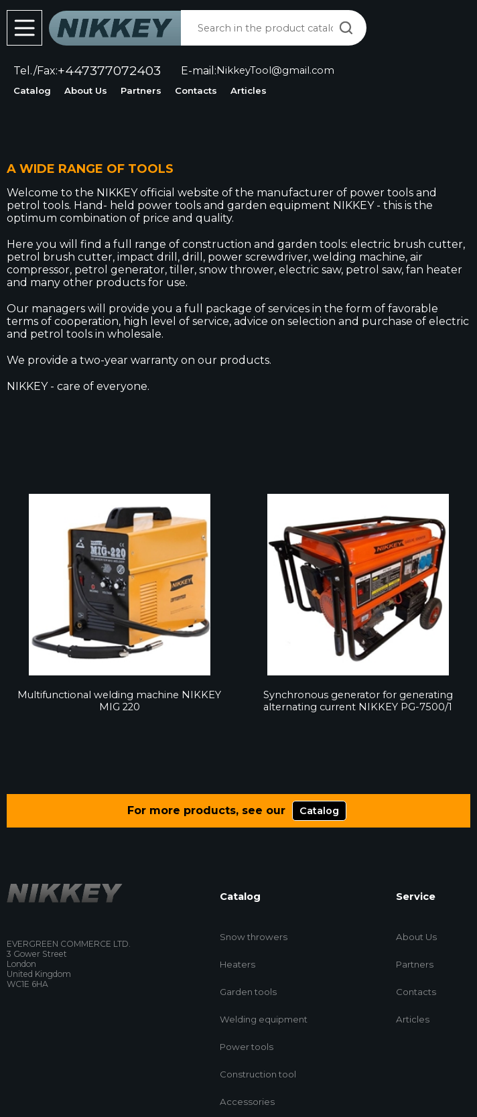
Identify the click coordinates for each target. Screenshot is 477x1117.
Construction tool (258, 1074)
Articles (248, 90)
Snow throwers (253, 936)
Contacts (196, 90)
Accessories (247, 1101)
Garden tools (248, 991)
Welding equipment (264, 1019)
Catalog (32, 90)
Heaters (237, 964)
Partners (141, 90)
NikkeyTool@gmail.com (275, 70)
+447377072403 (109, 70)
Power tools (246, 1046)
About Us (85, 90)
